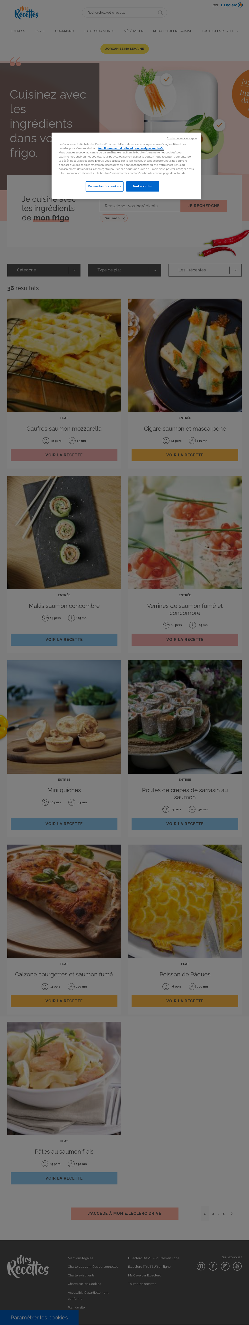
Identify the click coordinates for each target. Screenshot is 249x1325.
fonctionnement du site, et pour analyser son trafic (131, 148)
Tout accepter (142, 186)
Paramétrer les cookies (104, 186)
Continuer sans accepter (182, 138)
